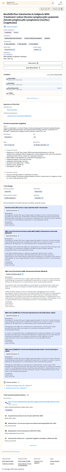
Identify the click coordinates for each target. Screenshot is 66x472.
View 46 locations (33, 68)
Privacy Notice (54, 461)
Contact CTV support (38, 462)
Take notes (33, 63)
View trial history (33, 98)
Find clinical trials (7, 461)
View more (33, 445)
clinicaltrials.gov (15, 451)
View (59, 88)
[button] (13, 38)
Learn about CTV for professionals (24, 464)
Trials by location (8, 464)
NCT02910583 (8, 54)
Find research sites (24, 461)
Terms (52, 464)
